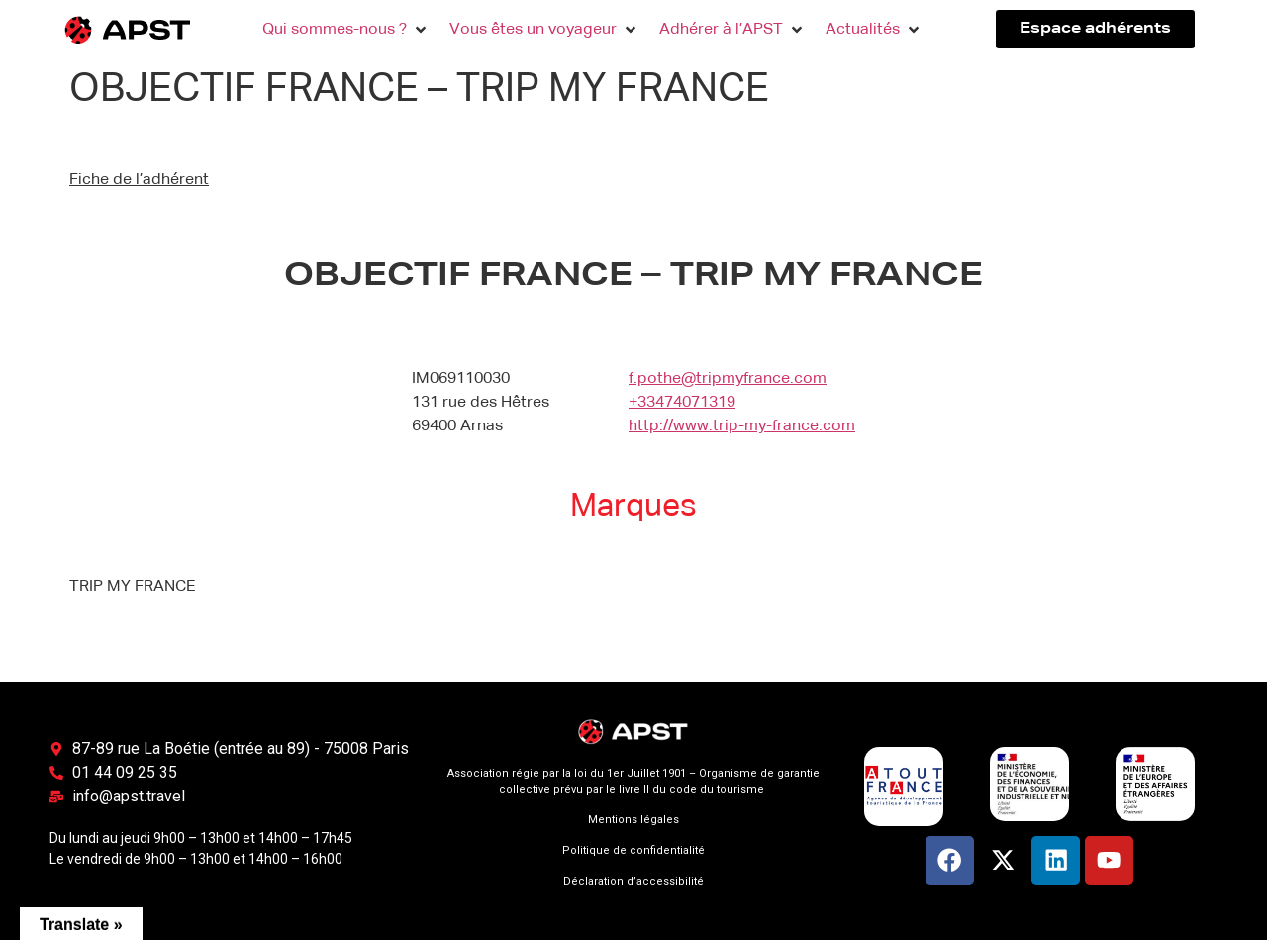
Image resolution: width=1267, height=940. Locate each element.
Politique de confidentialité (633, 850)
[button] (345, 30)
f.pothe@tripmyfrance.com (728, 379)
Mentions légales (633, 819)
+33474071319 (682, 403)
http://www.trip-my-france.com (742, 426)
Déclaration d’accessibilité (633, 881)
